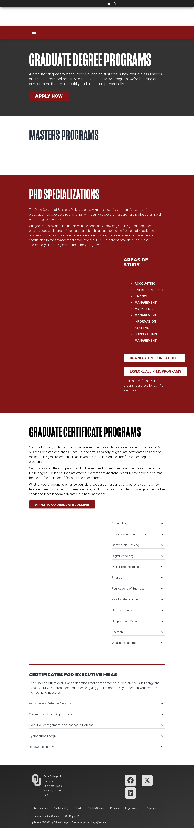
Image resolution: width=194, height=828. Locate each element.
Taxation (137, 632)
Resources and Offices (46, 816)
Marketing (144, 309)
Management (146, 302)
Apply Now (49, 96)
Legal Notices (132, 808)
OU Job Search (96, 808)
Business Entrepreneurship (137, 534)
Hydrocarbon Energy (96, 736)
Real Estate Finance (137, 599)
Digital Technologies (137, 566)
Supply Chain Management (137, 621)
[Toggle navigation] (33, 32)
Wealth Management (137, 643)
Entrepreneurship (150, 290)
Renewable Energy (96, 746)
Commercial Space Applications (96, 714)
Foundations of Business (137, 588)
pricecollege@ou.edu (95, 822)
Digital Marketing (137, 556)
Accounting (145, 283)
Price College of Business (68, 822)
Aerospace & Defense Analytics (96, 703)
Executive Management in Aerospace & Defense (96, 725)
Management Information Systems (146, 321)
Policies (114, 808)
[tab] (138, 521)
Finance (141, 296)
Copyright (151, 808)
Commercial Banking (137, 545)
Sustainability (61, 808)
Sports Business (137, 610)
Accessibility (41, 808)
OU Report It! (72, 816)
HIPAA (78, 808)
